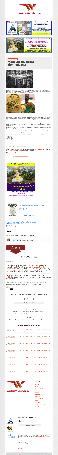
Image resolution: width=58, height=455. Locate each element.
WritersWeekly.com (39, 149)
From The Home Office (12, 59)
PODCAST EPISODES (39, 398)
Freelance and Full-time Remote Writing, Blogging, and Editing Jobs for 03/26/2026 (28, 336)
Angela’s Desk (37, 396)
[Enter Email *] (29, 299)
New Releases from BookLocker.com (42, 404)
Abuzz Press (46, 436)
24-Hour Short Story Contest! (40, 412)
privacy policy (20, 448)
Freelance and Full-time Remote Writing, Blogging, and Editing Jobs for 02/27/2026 (28, 357)
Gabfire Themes (48, 454)
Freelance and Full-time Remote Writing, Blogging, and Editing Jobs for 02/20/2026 (28, 364)
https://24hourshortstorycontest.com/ (20, 156)
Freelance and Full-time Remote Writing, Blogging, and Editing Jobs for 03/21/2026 (28, 343)
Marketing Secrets (38, 410)
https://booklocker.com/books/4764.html (14, 226)
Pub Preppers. (20, 437)
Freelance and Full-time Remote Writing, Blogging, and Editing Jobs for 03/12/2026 (28, 350)
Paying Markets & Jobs (39, 408)
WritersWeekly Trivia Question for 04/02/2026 (18, 260)
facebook (17, 152)
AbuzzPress (20, 150)
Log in (31, 454)
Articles (36, 400)
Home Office (37, 402)
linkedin (21, 152)
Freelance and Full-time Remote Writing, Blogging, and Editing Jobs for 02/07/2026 (28, 371)
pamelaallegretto (16, 239)
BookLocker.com (12, 150)
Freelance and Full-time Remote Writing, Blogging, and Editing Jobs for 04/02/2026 (28, 329)
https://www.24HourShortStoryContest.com (22, 141)
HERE (8, 277)
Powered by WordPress (36, 454)
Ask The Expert (38, 406)
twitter (14, 152)
